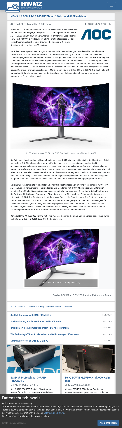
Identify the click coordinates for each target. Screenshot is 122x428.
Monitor (49, 306)
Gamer (31, 306)
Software (67, 306)
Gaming (40, 306)
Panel (58, 306)
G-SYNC (21, 306)
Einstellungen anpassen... (14, 423)
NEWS (14, 16)
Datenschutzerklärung (54, 413)
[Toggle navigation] (111, 5)
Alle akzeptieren (108, 422)
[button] (28, 257)
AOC (13, 306)
